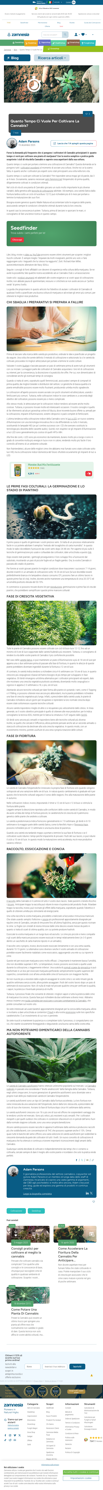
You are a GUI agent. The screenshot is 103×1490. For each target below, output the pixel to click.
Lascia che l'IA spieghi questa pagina (73, 143)
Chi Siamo (50, 1424)
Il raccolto (11, 901)
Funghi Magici (32, 1428)
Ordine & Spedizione (72, 1419)
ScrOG (84, 715)
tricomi (11, 904)
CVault (50, 1012)
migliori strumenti (26, 277)
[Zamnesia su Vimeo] (14, 1435)
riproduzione (56, 587)
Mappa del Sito (51, 1459)
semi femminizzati (53, 179)
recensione (71, 1012)
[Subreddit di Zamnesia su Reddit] (10, 1440)
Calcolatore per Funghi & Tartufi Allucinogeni (90, 1420)
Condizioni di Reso (72, 1433)
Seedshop (36, 1210)
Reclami (68, 1448)
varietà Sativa (26, 660)
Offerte (29, 1440)
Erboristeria (31, 1420)
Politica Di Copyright (72, 1452)
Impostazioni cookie (80, 1478)
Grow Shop (31, 1432)
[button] (12, 143)
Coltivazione (16, 1210)
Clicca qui (17, 239)
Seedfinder (50, 1408)
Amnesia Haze (81, 824)
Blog (48, 1412)
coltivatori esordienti (30, 167)
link (89, 552)
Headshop (31, 1412)
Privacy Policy (38, 1381)
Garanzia (68, 1444)
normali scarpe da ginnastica (77, 967)
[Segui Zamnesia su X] (19, 1435)
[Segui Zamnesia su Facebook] (5, 1435)
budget (26, 365)
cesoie (45, 919)
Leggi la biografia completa (37, 1193)
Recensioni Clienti (52, 1428)
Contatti (68, 1408)
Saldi (29, 1444)
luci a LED (72, 418)
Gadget (29, 1436)
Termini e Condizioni (72, 1423)
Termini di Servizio (50, 1381)
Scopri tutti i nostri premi (76, 1391)
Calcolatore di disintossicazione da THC (91, 1410)
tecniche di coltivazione (42, 190)
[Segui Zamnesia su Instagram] (10, 1435)
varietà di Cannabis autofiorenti (23, 1085)
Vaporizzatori (32, 1416)
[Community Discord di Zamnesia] (14, 1440)
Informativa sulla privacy (50, 1465)
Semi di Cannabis (33, 1408)
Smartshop (31, 1424)
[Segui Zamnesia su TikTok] (5, 1440)
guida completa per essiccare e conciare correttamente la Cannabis (55, 1000)
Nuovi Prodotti (51, 1416)
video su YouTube (32, 254)
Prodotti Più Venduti (53, 1420)
